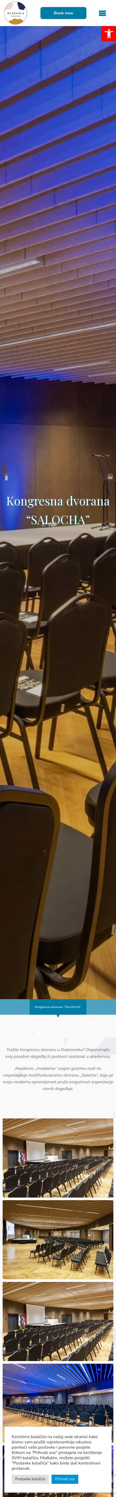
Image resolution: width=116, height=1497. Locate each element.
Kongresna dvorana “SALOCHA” (58, 1007)
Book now (63, 13)
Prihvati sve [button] (65, 1479)
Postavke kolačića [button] (30, 1479)
